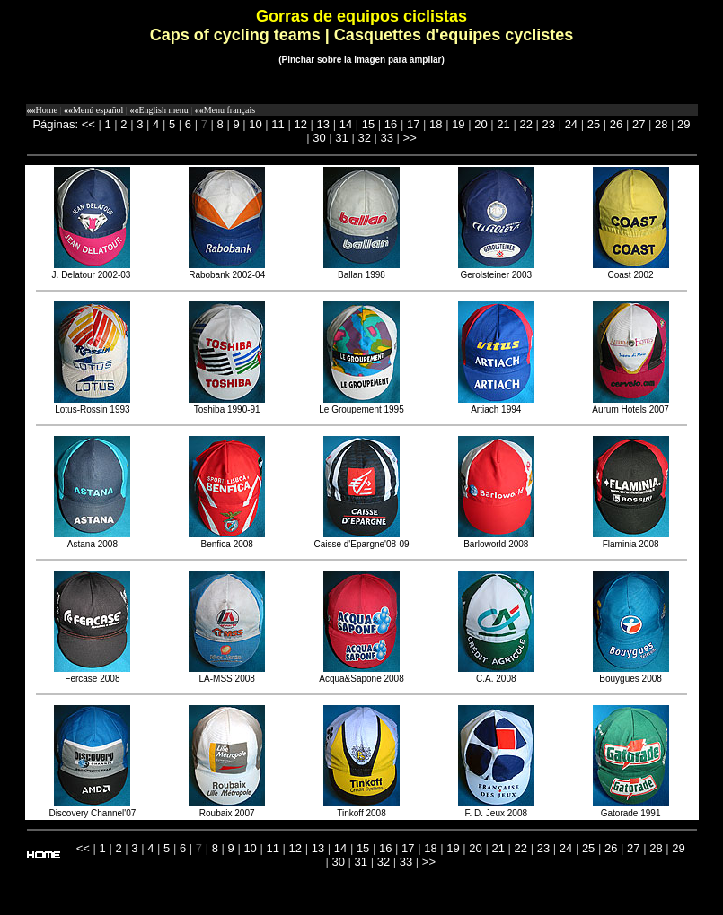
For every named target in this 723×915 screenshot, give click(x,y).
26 (616, 124)
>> (410, 137)
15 (368, 124)
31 (341, 137)
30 (319, 137)
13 (323, 124)
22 (525, 124)
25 (593, 124)
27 (638, 124)
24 (571, 124)
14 (345, 124)
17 (413, 124)
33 (387, 137)
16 (390, 124)
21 (503, 124)
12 (300, 124)
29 (683, 124)
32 (363, 137)
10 (255, 124)
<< (88, 124)
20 (480, 124)
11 (277, 124)
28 (661, 124)
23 (548, 124)
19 (458, 124)
